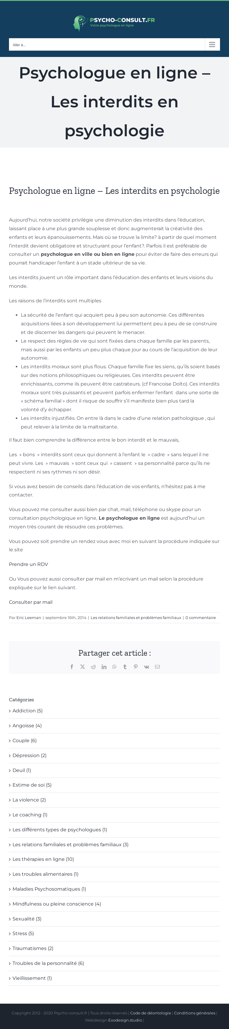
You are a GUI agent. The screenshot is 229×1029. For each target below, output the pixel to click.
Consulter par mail (30, 602)
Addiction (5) (28, 711)
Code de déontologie (150, 1013)
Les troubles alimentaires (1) (45, 874)
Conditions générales (194, 1013)
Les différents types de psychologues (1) (60, 830)
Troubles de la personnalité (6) (48, 963)
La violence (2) (29, 800)
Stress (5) (23, 933)
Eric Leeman (28, 617)
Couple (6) (25, 740)
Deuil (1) (22, 770)
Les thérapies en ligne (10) (43, 859)
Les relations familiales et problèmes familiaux (136, 617)
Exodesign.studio (125, 1020)
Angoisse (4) (27, 725)
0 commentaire (200, 617)
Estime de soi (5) (32, 785)
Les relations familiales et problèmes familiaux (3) (71, 844)
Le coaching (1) (30, 815)
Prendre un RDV (28, 564)
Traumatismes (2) (33, 948)
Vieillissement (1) (32, 978)
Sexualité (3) (27, 919)
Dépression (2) (30, 755)
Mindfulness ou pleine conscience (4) (57, 904)
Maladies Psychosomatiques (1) (49, 889)
